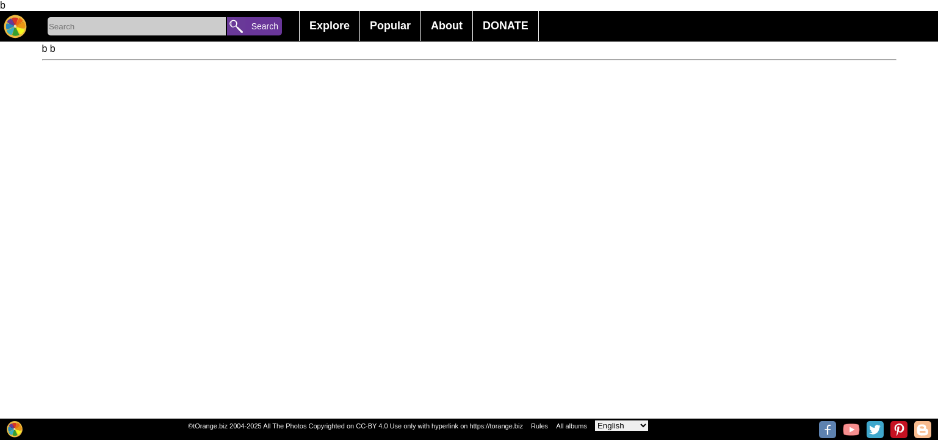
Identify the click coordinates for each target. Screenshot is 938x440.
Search (264, 26)
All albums (571, 426)
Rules (539, 426)
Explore (329, 26)
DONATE (506, 26)
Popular (390, 26)
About (447, 26)
